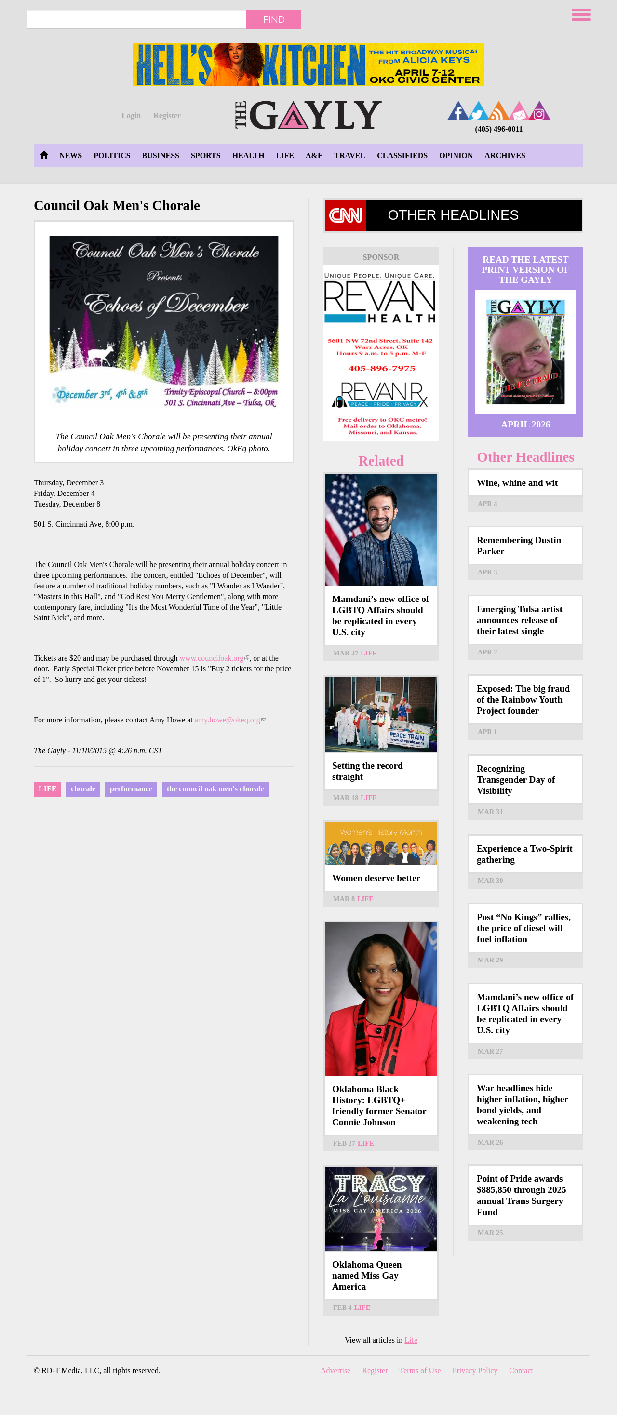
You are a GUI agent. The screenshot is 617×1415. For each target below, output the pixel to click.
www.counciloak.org (214, 658)
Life (285, 155)
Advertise (335, 1370)
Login (131, 115)
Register (167, 115)
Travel (350, 155)
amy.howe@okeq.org (230, 720)
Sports (206, 155)
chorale (83, 789)
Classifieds (402, 155)
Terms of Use (420, 1370)
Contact (521, 1370)
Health (248, 155)
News (70, 155)
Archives (504, 155)
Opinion (456, 155)
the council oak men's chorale (215, 789)
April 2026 (525, 424)
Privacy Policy (475, 1370)
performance (131, 789)
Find (274, 19)
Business (160, 155)
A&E (314, 155)
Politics (112, 155)
